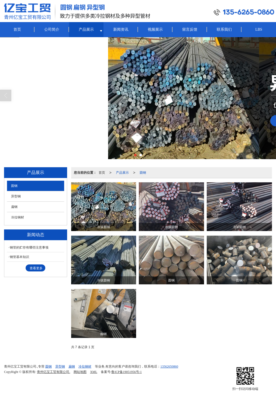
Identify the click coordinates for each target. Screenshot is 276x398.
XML (93, 372)
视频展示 (155, 29)
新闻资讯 (120, 29)
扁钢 (14, 207)
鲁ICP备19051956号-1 (126, 372)
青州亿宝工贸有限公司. (53, 372)
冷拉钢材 (17, 217)
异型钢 (16, 196)
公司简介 (51, 29)
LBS (258, 29)
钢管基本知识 (19, 257)
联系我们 (224, 29)
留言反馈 (189, 29)
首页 (17, 29)
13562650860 (169, 366)
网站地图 (80, 372)
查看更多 (36, 268)
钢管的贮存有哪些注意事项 (29, 247)
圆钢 (143, 172)
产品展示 (86, 29)
